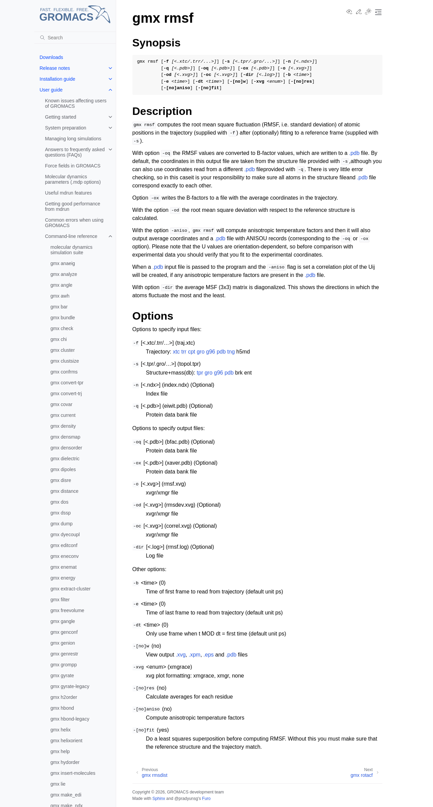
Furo (206, 798)
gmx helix (61, 729)
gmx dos (60, 502)
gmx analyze (64, 274)
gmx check (62, 328)
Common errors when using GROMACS (74, 222)
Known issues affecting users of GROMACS (76, 103)
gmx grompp (64, 664)
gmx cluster (63, 350)
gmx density (63, 426)
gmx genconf (64, 632)
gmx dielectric (65, 458)
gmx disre (61, 480)
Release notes (55, 68)
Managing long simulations (73, 138)
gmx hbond (62, 708)
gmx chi (59, 339)
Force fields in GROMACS (73, 165)
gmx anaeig (63, 263)
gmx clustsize (65, 361)
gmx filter (60, 599)
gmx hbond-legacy (70, 719)
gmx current (63, 415)
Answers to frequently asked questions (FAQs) (75, 152)
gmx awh (60, 296)
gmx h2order (64, 697)
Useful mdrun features (68, 193)
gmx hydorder (65, 762)
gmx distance (64, 491)
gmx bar (59, 306)
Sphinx (158, 798)
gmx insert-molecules (73, 773)
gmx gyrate (62, 675)
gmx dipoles (63, 469)
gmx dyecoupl (65, 534)
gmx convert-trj (66, 393)
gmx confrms (64, 372)
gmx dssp (61, 513)
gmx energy (63, 578)
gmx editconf (64, 545)
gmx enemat (64, 567)
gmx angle (62, 285)
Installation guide (57, 79)
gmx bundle (63, 317)
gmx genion (63, 643)
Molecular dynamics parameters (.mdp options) (73, 179)
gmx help (60, 751)
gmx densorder (66, 447)
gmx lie (58, 784)
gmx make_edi (66, 795)
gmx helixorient (67, 740)
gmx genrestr (64, 654)
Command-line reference (71, 236)
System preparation (65, 127)
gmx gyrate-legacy (70, 686)
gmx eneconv (65, 556)
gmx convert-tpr (67, 382)
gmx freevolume (68, 610)
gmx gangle (63, 621)
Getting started (60, 117)
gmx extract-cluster (71, 588)
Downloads (51, 57)
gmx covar (62, 404)
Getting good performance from (73, 206)
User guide (51, 90)
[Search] (75, 38)
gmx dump (62, 523)
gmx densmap (65, 437)
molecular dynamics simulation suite (72, 249)
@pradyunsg (186, 798)
